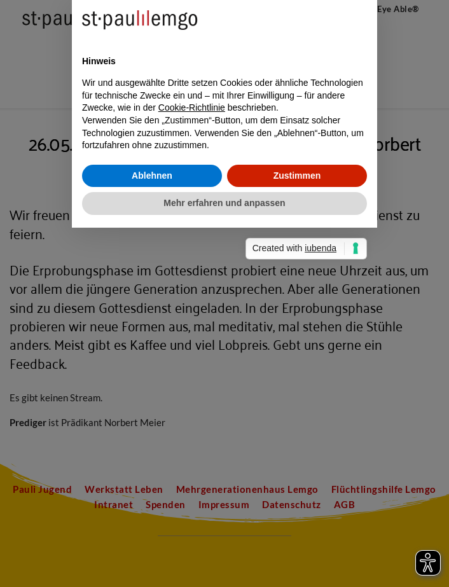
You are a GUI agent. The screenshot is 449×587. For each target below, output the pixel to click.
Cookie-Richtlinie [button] (191, 287)
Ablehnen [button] (152, 355)
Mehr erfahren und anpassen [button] (224, 383)
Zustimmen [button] (297, 355)
